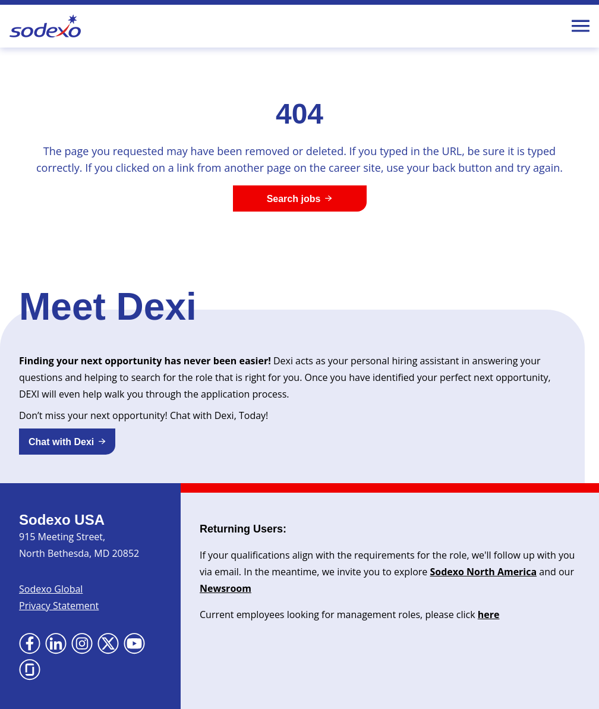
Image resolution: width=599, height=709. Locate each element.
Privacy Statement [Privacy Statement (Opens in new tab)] (59, 605)
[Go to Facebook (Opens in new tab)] (29, 643)
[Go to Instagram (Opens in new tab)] (82, 643)
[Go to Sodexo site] (45, 26)
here (489, 614)
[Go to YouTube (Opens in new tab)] (134, 643)
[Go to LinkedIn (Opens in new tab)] (56, 643)
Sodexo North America (483, 571)
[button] (67, 441)
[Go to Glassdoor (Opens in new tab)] (29, 669)
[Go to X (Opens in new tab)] (108, 643)
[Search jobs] (300, 198)
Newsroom (225, 588)
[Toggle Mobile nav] (580, 26)
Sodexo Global (51, 588)
